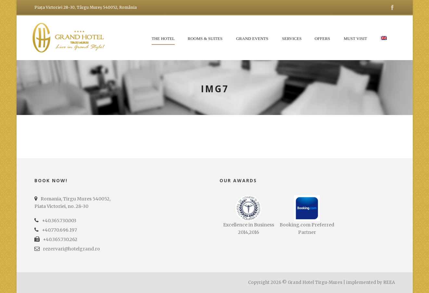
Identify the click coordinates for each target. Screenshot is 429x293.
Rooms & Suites (205, 38)
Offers (322, 38)
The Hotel (163, 38)
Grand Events (252, 38)
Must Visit (355, 38)
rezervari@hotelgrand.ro (71, 249)
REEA (389, 282)
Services (291, 38)
